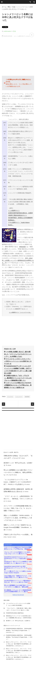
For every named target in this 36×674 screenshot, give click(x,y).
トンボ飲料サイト (14, 210)
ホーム (4, 7)
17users (29, 559)
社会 (13, 7)
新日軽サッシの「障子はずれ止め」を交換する (18, 620)
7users (30, 583)
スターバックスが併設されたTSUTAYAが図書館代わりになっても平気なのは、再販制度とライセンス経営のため (17, 385)
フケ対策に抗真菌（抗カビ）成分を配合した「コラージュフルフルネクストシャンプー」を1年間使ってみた (17, 354)
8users (30, 578)
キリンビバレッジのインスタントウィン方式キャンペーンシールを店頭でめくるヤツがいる (17, 361)
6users (30, 587)
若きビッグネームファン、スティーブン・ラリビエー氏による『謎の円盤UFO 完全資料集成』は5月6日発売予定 (18, 643)
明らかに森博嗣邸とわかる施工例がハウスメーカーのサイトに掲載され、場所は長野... (17, 586)
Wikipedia (22, 246)
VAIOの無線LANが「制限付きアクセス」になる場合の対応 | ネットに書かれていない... (17, 576)
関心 (9, 7)
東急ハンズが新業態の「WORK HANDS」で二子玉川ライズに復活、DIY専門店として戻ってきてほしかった (18, 518)
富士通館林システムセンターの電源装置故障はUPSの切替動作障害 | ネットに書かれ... (17, 590)
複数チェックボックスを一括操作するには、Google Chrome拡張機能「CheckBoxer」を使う (18, 527)
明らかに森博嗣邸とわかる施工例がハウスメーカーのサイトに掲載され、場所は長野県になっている (18, 472)
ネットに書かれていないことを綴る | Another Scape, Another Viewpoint (17, 571)
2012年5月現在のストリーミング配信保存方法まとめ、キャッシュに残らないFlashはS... (17, 581)
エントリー (8, 545)
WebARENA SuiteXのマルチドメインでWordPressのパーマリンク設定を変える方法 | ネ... (17, 557)
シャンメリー (18, 396)
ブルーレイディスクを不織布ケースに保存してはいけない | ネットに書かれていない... (17, 552)
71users (29, 550)
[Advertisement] (18, 56)
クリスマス (10, 396)
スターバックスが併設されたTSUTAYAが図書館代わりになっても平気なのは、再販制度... (17, 548)
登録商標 (27, 396)
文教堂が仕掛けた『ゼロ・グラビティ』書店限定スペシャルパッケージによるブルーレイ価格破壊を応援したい (17, 378)
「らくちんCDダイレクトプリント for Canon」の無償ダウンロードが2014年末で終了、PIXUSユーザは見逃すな (17, 482)
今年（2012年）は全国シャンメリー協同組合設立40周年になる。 (18, 260)
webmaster (7, 31)
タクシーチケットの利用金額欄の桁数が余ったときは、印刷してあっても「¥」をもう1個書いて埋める (18, 508)
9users (30, 568)
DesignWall (30, 667)
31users (29, 554)
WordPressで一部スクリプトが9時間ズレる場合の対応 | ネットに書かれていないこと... (17, 562)
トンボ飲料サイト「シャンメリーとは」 (20, 312)
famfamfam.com (14, 669)
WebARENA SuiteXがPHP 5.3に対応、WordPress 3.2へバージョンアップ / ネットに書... (17, 567)
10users (29, 564)
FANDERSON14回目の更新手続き (15, 613)
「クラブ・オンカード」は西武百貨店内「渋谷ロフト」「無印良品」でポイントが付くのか (18, 498)
